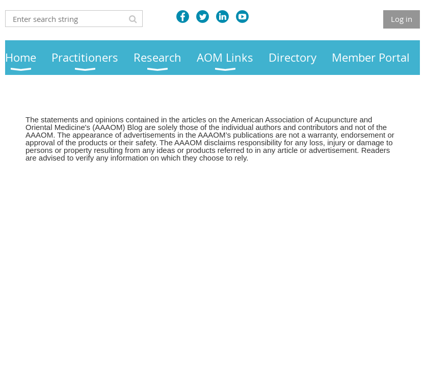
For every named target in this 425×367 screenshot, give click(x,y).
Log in (401, 19)
